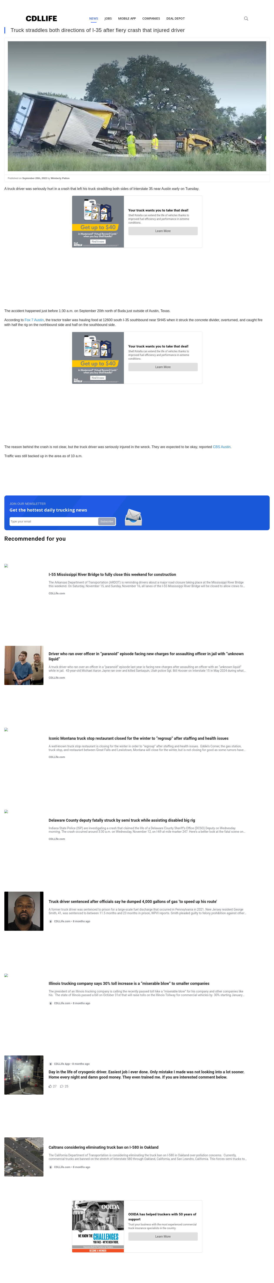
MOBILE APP (127, 18)
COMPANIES (151, 18)
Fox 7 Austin (34, 320)
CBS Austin (222, 447)
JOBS (108, 18)
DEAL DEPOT (175, 18)
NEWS (93, 18)
